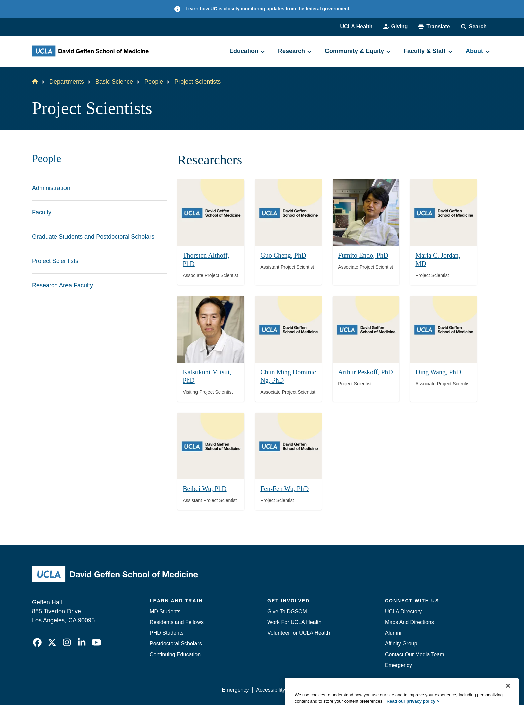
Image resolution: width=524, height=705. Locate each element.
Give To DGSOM (287, 611)
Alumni (393, 633)
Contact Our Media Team (414, 654)
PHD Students (166, 633)
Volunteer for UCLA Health (298, 633)
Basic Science (114, 81)
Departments (66, 81)
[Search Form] (473, 26)
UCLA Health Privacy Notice (382, 690)
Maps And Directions (409, 622)
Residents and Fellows (177, 622)
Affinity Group (401, 644)
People (153, 81)
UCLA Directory (403, 611)
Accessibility (270, 690)
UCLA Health (356, 26)
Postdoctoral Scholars (176, 644)
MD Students (165, 611)
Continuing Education (175, 654)
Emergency (398, 665)
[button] (434, 26)
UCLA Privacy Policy (316, 690)
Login (428, 690)
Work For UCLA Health (294, 622)
